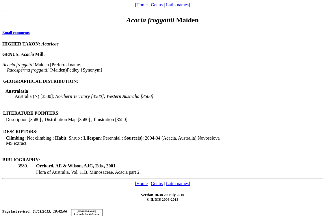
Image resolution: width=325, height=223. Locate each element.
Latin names (177, 4)
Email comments (16, 32)
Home (142, 4)
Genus (157, 4)
